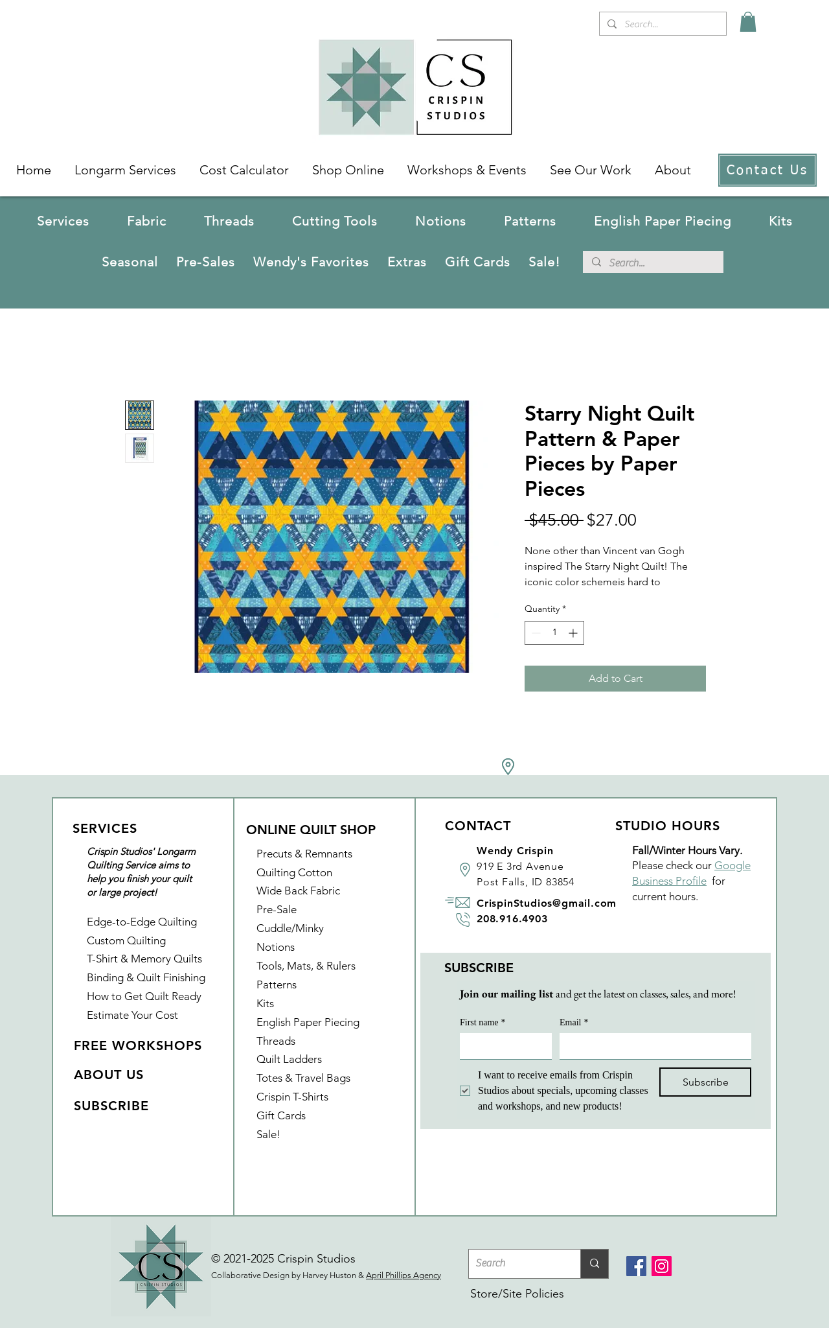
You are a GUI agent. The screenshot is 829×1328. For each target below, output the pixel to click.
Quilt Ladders (289, 1059)
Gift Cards (281, 1115)
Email (574, 1022)
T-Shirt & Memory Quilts (144, 958)
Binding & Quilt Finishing (146, 977)
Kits (265, 1003)
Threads (275, 1040)
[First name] (502, 1046)
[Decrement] (535, 633)
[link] (748, 22)
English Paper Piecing (307, 1022)
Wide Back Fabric (298, 890)
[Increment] (574, 633)
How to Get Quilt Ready (144, 996)
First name (483, 1022)
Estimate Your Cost (132, 1014)
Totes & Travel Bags (303, 1077)
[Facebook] (636, 1266)
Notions (275, 946)
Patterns (276, 984)
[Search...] (661, 24)
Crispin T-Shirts (292, 1096)
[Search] (514, 1264)
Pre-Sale (276, 909)
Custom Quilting (126, 940)
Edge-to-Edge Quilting (142, 921)
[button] (147, 221)
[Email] (652, 1046)
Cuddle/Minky (290, 928)
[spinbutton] (554, 633)
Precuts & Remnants (304, 853)
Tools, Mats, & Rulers (306, 965)
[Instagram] (662, 1266)
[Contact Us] (767, 170)
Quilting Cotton (294, 872)
